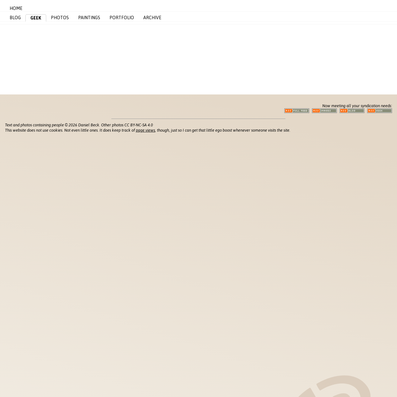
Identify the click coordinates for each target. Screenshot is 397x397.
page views (145, 130)
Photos (60, 17)
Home (16, 8)
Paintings (89, 17)
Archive (152, 17)
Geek (35, 17)
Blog (15, 17)
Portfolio (121, 17)
